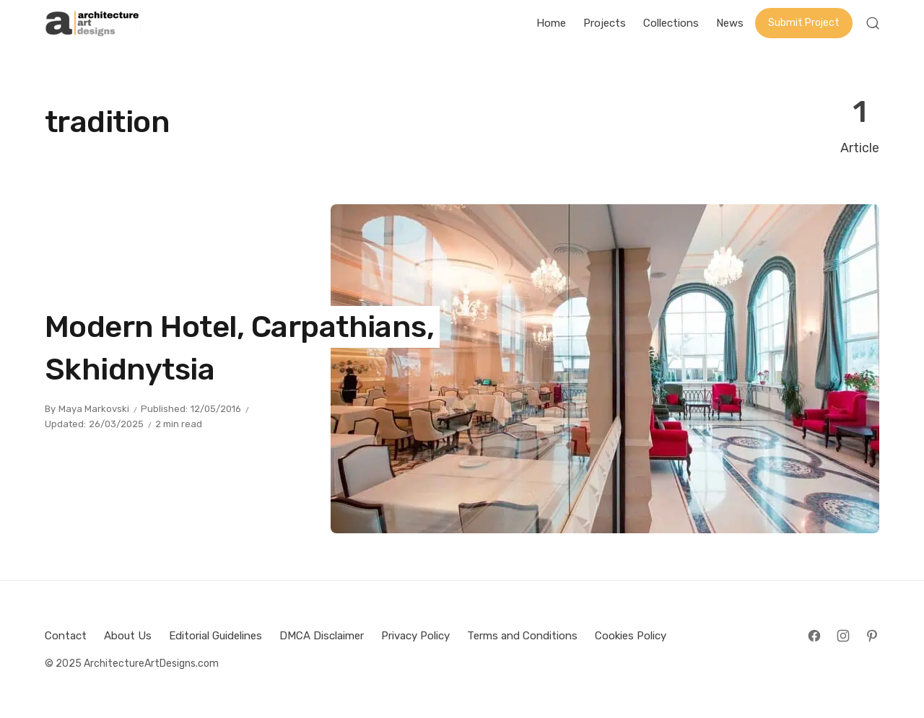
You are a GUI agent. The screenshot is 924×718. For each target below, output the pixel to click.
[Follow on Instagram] (843, 636)
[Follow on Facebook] (814, 636)
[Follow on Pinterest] (872, 636)
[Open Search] (872, 23)
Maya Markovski (93, 408)
